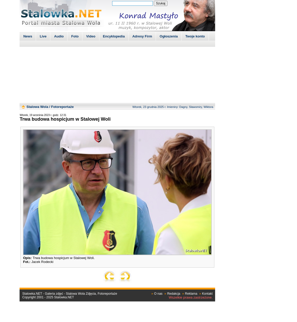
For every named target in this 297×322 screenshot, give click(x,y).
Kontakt (207, 293)
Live (43, 36)
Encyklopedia (114, 36)
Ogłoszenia (169, 36)
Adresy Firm (142, 36)
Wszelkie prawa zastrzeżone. (191, 297)
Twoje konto (195, 36)
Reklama (191, 293)
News (27, 36)
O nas (158, 293)
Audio (59, 36)
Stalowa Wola (38, 107)
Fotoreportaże (62, 107)
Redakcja (173, 293)
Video (90, 36)
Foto (74, 36)
